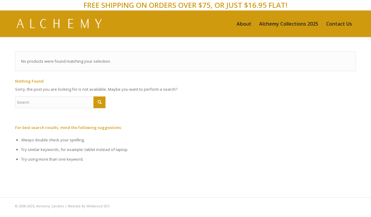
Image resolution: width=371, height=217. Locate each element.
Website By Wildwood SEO (89, 206)
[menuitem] (244, 24)
